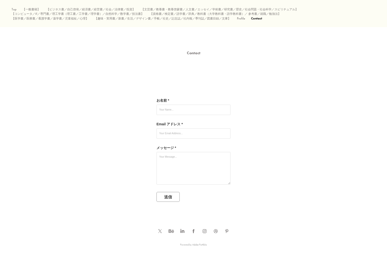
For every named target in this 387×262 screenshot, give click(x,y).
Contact (256, 18)
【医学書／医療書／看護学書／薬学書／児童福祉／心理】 (50, 18)
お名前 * (162, 100)
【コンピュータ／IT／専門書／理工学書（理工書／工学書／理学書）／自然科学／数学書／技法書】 (78, 14)
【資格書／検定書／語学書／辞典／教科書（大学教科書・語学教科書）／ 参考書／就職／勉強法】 (215, 14)
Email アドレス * (169, 124)
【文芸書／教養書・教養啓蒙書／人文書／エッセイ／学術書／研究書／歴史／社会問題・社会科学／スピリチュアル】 (219, 9)
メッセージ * (166, 148)
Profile (241, 18)
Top (14, 9)
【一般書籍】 (31, 9)
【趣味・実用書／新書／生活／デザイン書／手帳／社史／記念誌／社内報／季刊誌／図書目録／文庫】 (163, 18)
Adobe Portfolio (199, 244)
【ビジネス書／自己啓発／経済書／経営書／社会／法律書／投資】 (90, 9)
